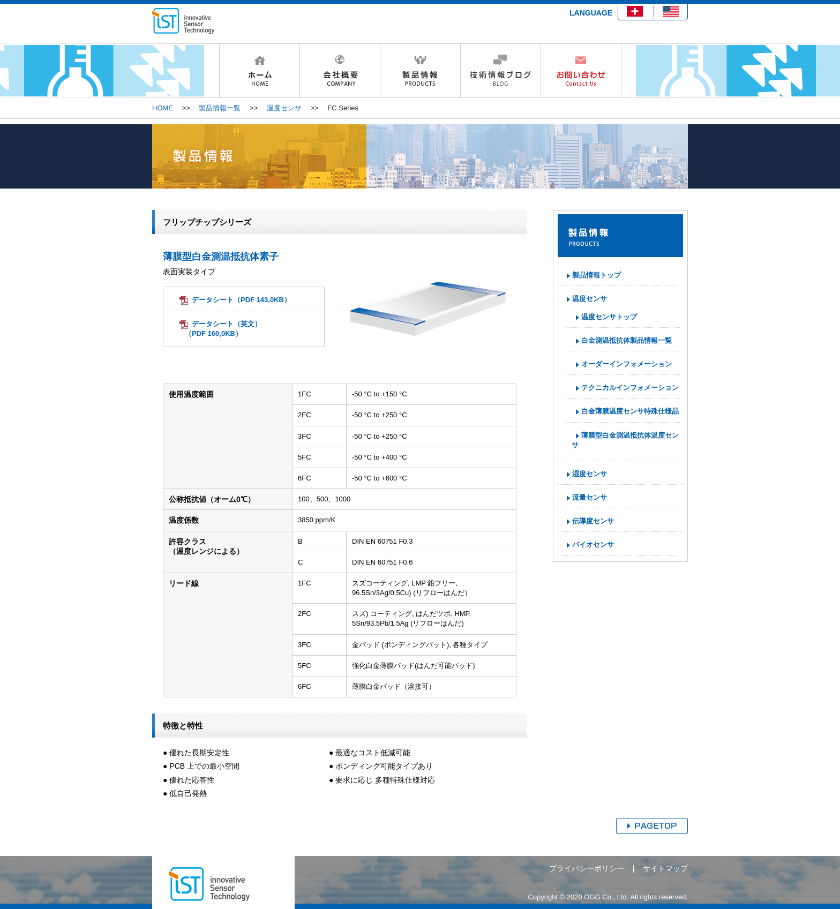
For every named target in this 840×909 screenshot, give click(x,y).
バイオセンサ (593, 544)
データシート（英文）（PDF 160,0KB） (223, 328)
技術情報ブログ (500, 70)
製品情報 (420, 70)
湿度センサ (589, 474)
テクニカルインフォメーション (630, 388)
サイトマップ (665, 868)
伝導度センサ (593, 521)
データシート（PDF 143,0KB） (241, 300)
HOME (259, 70)
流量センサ (589, 497)
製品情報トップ (596, 275)
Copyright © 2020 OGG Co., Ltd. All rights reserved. (608, 897)
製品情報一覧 (220, 108)
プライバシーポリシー (586, 868)
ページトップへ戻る (652, 826)
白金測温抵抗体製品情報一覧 (626, 340)
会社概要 (339, 70)
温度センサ (284, 108)
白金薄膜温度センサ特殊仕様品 (630, 411)
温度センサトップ (609, 317)
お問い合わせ (581, 70)
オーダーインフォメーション (626, 364)
